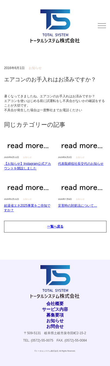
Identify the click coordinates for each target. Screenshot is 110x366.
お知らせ (55, 320)
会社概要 (55, 303)
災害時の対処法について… (77, 205)
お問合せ (55, 326)
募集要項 (55, 315)
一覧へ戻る (55, 226)
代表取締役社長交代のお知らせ (80, 164)
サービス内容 (55, 309)
